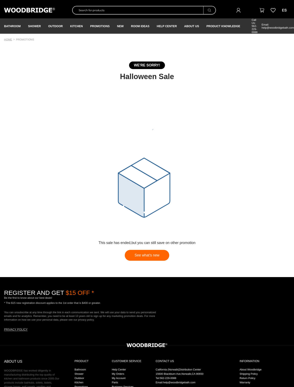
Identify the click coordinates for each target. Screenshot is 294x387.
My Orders (118, 373)
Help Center (167, 26)
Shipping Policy (249, 373)
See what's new (147, 255)
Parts (115, 382)
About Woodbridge (251, 369)
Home (8, 39)
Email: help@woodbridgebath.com (278, 26)
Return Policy (247, 378)
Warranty (245, 382)
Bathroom (12, 26)
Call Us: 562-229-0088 (255, 26)
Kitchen (76, 26)
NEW (120, 26)
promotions (25, 39)
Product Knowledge (223, 26)
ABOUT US (13, 361)
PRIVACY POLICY (16, 329)
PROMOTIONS (100, 26)
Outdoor (55, 26)
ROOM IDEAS (140, 26)
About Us (191, 26)
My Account (118, 378)
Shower (34, 26)
